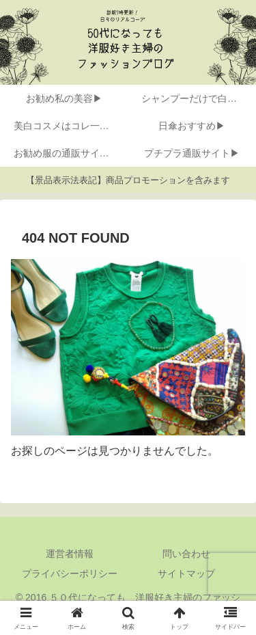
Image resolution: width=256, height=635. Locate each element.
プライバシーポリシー (69, 573)
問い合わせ (186, 553)
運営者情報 (70, 553)
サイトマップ (186, 573)
